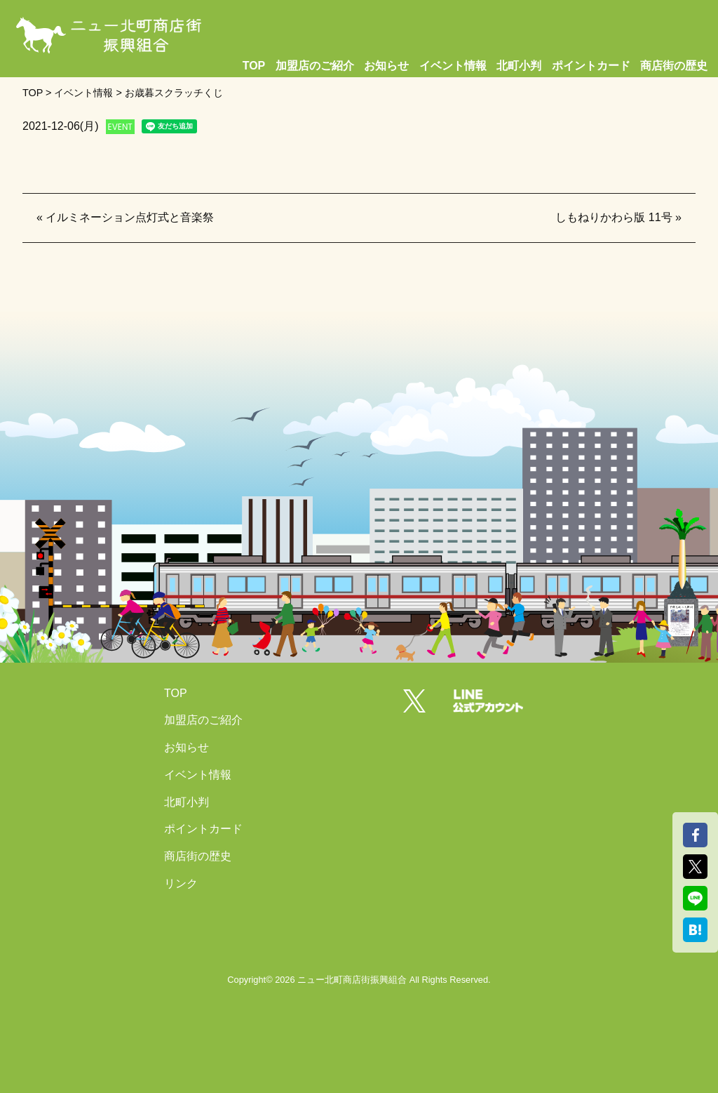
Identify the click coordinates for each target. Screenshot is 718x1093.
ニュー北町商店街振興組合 (352, 979)
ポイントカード (591, 66)
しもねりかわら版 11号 (613, 217)
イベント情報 (453, 66)
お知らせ (386, 66)
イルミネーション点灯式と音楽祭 (130, 217)
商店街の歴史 (673, 66)
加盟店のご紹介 (315, 66)
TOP (254, 66)
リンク (181, 883)
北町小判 (518, 66)
